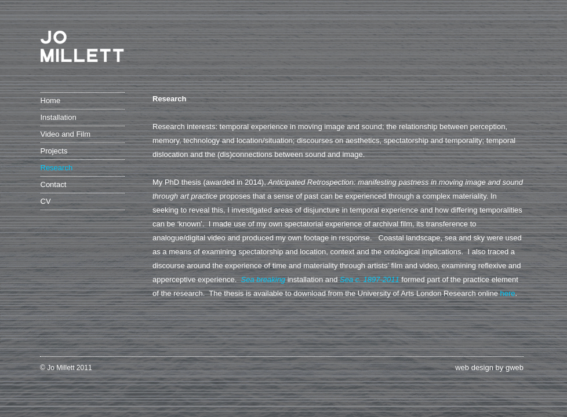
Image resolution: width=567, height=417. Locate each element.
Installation (59, 117)
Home (51, 100)
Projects (54, 151)
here (507, 293)
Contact (54, 184)
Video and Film (65, 134)
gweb (515, 367)
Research (57, 167)
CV (46, 201)
